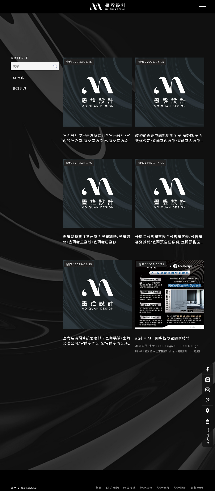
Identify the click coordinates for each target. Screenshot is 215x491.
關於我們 (113, 488)
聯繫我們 (197, 488)
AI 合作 (18, 78)
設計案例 (147, 488)
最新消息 (19, 89)
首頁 (100, 488)
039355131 (29, 488)
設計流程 (164, 488)
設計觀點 (181, 488)
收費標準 (130, 488)
